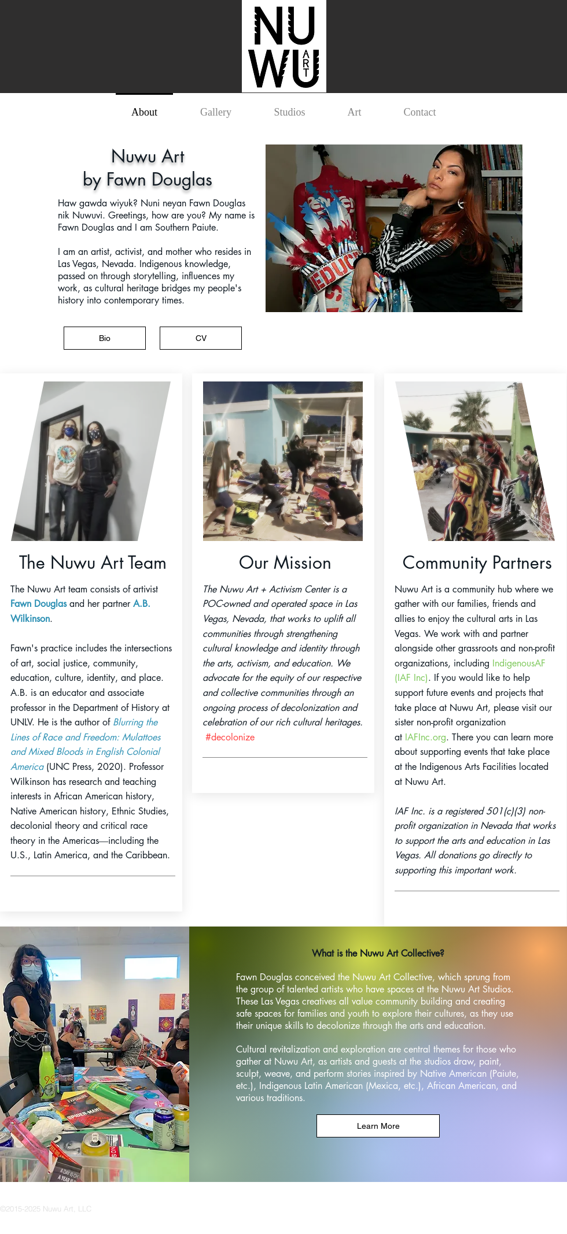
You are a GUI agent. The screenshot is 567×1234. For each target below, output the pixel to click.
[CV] (201, 338)
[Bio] (105, 338)
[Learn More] (378, 1125)
